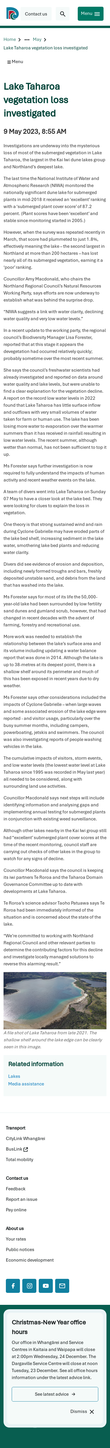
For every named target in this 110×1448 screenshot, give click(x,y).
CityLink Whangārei (25, 1139)
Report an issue (21, 1199)
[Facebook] (13, 1286)
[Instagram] (29, 1286)
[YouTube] (46, 1286)
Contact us (17, 1178)
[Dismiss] (82, 1411)
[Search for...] (62, 14)
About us (15, 1229)
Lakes (14, 1076)
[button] (55, 1394)
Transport (15, 1128)
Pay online (16, 1210)
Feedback (16, 1189)
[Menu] (91, 14)
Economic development (30, 1260)
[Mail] (62, 1286)
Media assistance (26, 1084)
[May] (37, 39)
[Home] (10, 39)
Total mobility (19, 1160)
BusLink (17, 1149)
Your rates (16, 1239)
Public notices (20, 1250)
